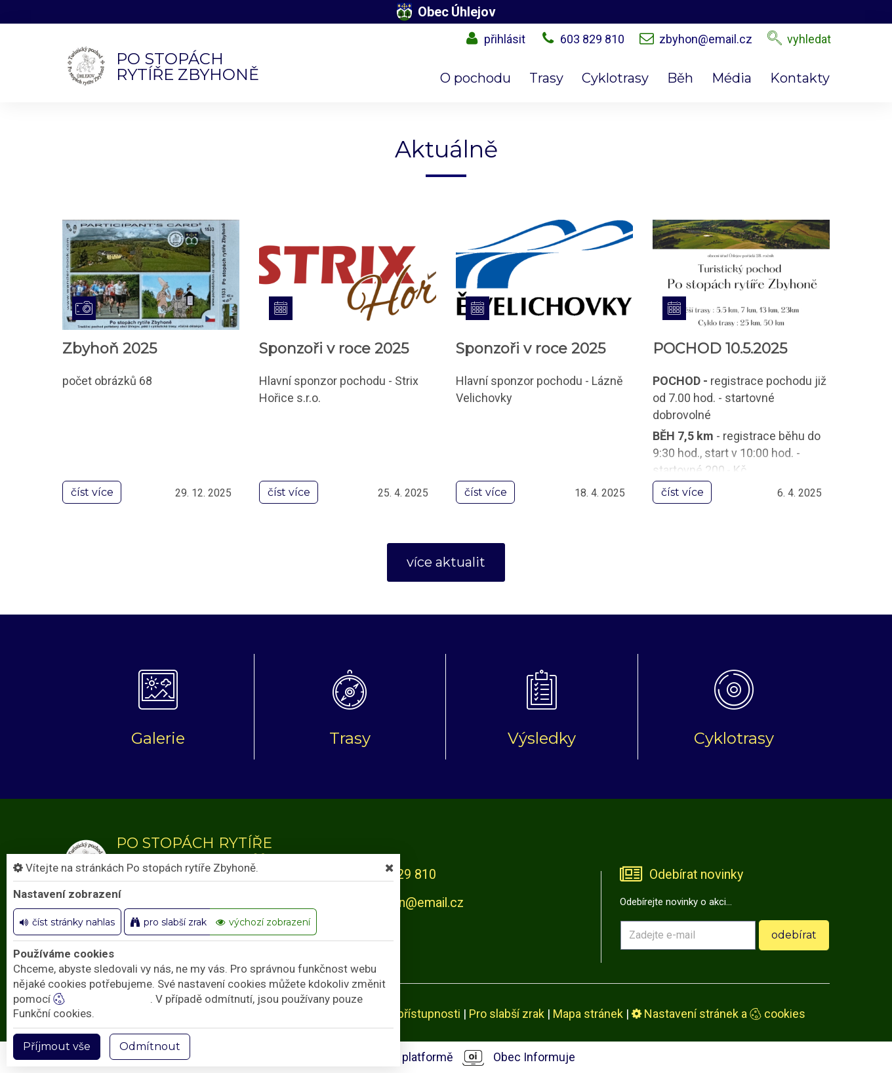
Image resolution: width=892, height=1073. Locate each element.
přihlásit (504, 39)
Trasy (546, 78)
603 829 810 (592, 39)
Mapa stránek (588, 1014)
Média (732, 78)
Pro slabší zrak (506, 1014)
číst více (92, 492)
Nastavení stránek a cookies (718, 1014)
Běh (680, 78)
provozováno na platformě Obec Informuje (446, 1058)
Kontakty (800, 78)
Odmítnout (149, 1046)
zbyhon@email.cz (705, 39)
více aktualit (446, 562)
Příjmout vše (57, 1046)
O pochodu (475, 78)
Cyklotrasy (615, 78)
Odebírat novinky (696, 874)
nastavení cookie (101, 998)
